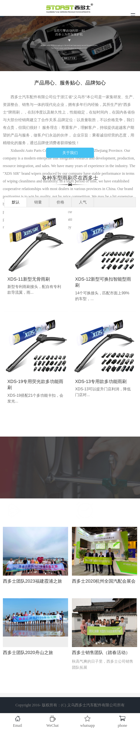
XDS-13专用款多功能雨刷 (103, 381)
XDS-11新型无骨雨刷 (31, 279)
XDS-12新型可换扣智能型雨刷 (105, 282)
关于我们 (70, 153)
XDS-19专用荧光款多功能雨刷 (38, 384)
